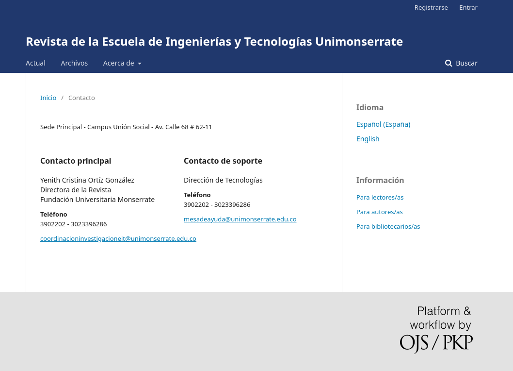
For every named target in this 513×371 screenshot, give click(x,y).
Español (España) (383, 124)
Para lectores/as (379, 197)
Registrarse (431, 7)
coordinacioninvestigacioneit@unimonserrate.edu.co (118, 238)
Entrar (468, 7)
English (368, 138)
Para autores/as (379, 211)
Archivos (74, 62)
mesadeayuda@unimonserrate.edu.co (240, 219)
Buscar (466, 62)
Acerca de (119, 62)
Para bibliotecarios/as (388, 226)
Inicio (48, 97)
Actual (36, 62)
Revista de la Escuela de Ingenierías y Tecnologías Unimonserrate (214, 41)
